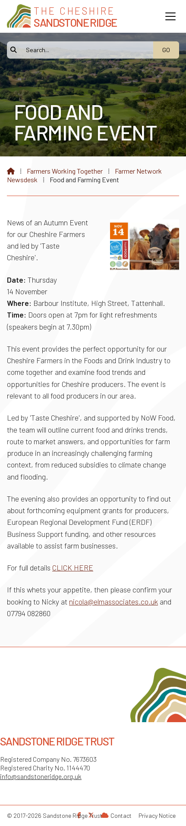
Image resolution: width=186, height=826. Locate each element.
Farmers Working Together (65, 171)
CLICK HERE (72, 567)
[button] (170, 16)
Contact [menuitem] (121, 815)
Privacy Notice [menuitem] (157, 815)
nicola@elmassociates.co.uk (113, 601)
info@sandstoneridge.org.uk (41, 776)
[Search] (84, 50)
